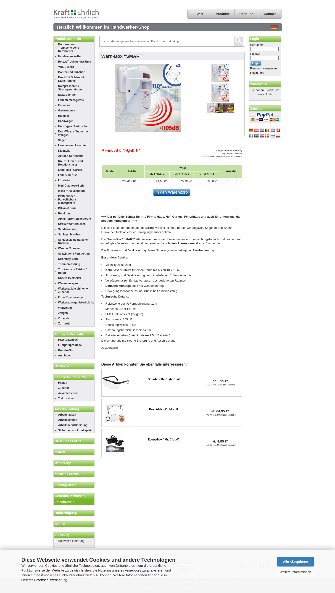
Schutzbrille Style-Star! (164, 379)
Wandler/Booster (69, 248)
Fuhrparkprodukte (70, 345)
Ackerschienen (68, 393)
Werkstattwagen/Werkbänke (76, 302)
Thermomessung (69, 264)
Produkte (223, 14)
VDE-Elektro (66, 67)
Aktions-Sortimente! (71, 156)
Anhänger (64, 355)
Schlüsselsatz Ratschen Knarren (74, 241)
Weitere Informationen (295, 572)
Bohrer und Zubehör (71, 72)
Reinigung (65, 213)
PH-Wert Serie (67, 208)
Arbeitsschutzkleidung (73, 425)
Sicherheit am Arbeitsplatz (75, 430)
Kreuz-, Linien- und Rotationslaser (70, 163)
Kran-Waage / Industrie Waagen (73, 133)
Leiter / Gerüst (67, 175)
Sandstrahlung (67, 229)
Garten (60, 452)
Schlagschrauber (69, 234)
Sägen (62, 140)
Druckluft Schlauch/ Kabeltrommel (71, 79)
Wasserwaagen (68, 283)
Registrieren (258, 72)
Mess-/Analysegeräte (71, 190)
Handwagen (66, 121)
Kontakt (270, 14)
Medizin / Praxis (67, 474)
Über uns (246, 14)
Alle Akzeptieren (295, 562)
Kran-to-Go (65, 350)
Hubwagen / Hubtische (73, 126)
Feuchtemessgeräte (71, 100)
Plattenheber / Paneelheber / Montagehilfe (67, 200)
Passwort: (256, 53)
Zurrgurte (64, 323)
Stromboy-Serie (68, 259)
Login (254, 39)
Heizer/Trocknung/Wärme (74, 61)
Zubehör (63, 318)
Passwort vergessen (263, 68)
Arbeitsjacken (67, 414)
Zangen (63, 313)
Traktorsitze (66, 398)
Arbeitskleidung (67, 409)
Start (199, 14)
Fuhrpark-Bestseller (70, 334)
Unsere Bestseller (69, 278)
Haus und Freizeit (68, 441)
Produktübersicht (68, 39)
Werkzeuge (65, 307)
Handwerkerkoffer (70, 56)
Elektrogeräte (67, 94)
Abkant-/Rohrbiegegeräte (74, 218)
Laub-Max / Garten (70, 169)
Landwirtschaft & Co (70, 377)
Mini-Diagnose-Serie (71, 185)
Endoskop (64, 105)
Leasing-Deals (65, 485)
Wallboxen (63, 366)
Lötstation (64, 180)
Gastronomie (66, 110)
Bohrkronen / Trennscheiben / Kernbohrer (68, 48)
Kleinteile (64, 150)
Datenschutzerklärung (50, 580)
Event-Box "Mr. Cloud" (163, 439)
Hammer (63, 115)
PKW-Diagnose (68, 339)
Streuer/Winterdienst (71, 224)
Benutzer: (256, 45)
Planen (62, 382)
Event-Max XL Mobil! (163, 409)
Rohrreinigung (66, 513)
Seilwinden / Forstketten (74, 253)
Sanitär (60, 524)
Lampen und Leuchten (72, 145)
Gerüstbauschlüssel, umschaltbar (70, 499)
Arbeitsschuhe (67, 420)
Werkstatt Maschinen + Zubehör (73, 290)
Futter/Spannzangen (71, 297)
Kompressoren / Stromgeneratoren (70, 87)
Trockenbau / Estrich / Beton (72, 271)
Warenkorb (258, 84)
